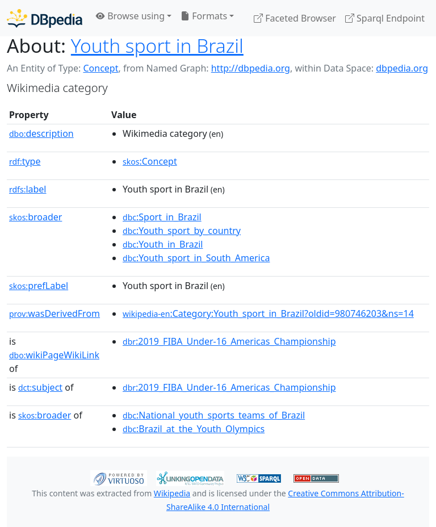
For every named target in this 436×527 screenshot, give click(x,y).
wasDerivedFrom (54, 313)
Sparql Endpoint (385, 18)
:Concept (150, 161)
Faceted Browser (295, 18)
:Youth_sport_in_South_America (196, 258)
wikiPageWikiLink (54, 355)
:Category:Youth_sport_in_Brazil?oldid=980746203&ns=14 (268, 313)
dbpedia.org (402, 68)
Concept (100, 68)
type (25, 161)
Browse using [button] (130, 16)
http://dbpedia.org (250, 68)
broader (35, 217)
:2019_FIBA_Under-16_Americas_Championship (229, 341)
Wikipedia (172, 493)
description (41, 133)
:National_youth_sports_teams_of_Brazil (214, 415)
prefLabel (38, 285)
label (28, 189)
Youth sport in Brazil (157, 45)
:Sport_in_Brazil (162, 217)
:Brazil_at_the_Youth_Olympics (194, 429)
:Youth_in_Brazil (163, 244)
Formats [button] (204, 16)
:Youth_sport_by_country (182, 230)
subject (40, 387)
